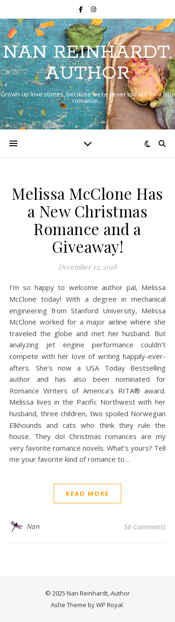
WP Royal (109, 605)
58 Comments (145, 526)
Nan (33, 526)
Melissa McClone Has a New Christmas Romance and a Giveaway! (87, 220)
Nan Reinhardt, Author (87, 63)
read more (87, 493)
